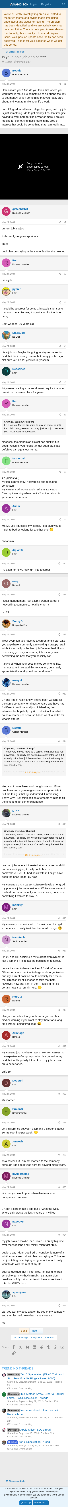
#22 (64, 1155)
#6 (65, 382)
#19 (64, 1046)
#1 (65, 84)
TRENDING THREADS (17, 1368)
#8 (65, 472)
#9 (65, 519)
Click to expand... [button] (34, 772)
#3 (65, 274)
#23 (64, 1187)
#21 (64, 1122)
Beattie (8, 62)
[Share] (60, 84)
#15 (64, 824)
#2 (65, 222)
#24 (64, 1235)
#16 (64, 918)
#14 (64, 741)
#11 (64, 594)
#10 (64, 563)
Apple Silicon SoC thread (29, 1429)
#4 (65, 302)
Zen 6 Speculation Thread (28, 1441)
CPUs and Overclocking (19, 1388)
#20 (64, 1094)
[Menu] (5, 4)
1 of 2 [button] (24, 1330)
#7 (65, 414)
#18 (64, 1010)
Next (36, 1330)
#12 (64, 634)
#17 (64, 950)
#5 (65, 346)
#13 (64, 693)
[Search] (63, 4)
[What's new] (56, 4)
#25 (64, 1305)
